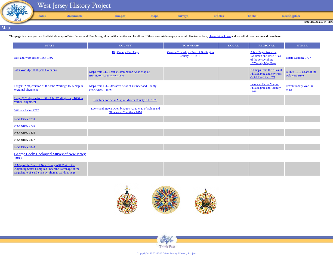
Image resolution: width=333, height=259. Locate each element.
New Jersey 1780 (25, 119)
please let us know (220, 36)
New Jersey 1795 (24, 125)
